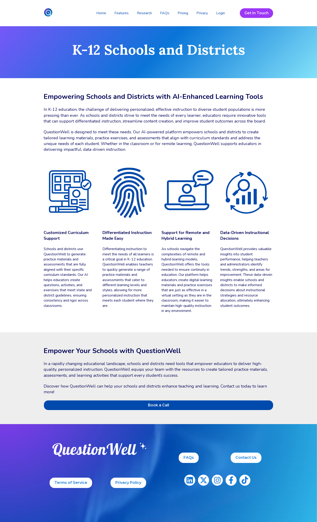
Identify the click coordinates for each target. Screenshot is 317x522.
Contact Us (246, 457)
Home (101, 13)
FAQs (164, 13)
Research (144, 13)
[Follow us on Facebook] (231, 480)
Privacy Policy (128, 482)
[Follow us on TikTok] (244, 480)
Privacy (202, 13)
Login (220, 13)
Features (121, 13)
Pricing (183, 13)
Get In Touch (256, 13)
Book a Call (158, 405)
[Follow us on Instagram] (217, 480)
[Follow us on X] (203, 480)
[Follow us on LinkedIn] (189, 480)
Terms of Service (70, 482)
